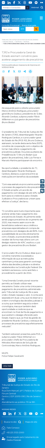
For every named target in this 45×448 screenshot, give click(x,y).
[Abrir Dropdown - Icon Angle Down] (27, 7)
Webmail (35, 7)
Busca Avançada (29, 25)
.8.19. (22, 29)
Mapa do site (31, 422)
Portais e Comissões (12, 8)
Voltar (7, 366)
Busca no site (12, 422)
